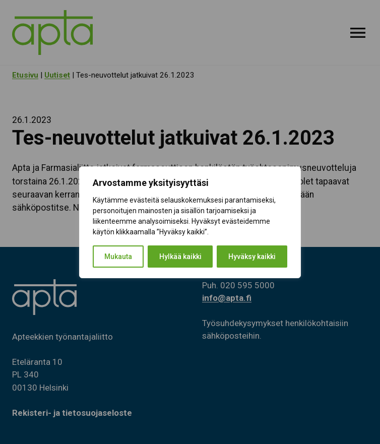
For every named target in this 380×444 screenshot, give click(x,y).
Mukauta (118, 256)
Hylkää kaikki (180, 256)
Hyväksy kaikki (252, 256)
